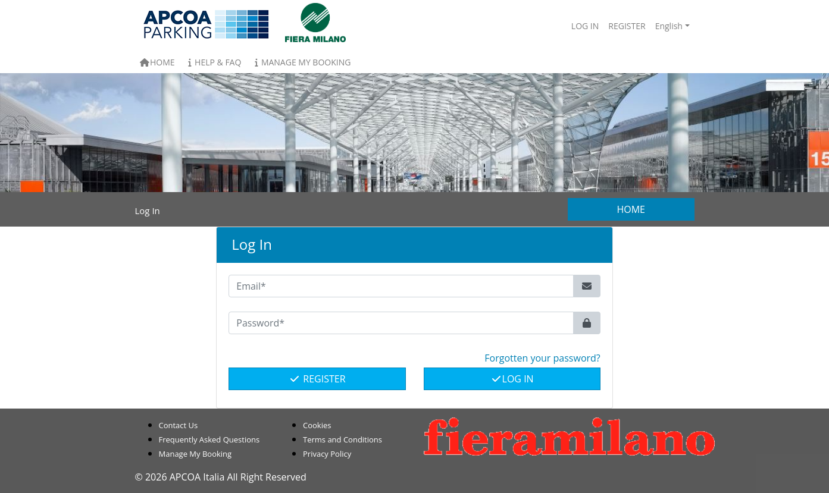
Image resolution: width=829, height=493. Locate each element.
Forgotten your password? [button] (542, 358)
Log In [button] (585, 26)
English (669, 26)
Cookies (317, 425)
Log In (512, 378)
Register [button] (626, 26)
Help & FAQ (213, 62)
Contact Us (178, 425)
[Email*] (401, 286)
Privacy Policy (327, 453)
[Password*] (401, 323)
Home (157, 62)
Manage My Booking (301, 62)
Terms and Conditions (342, 439)
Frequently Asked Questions (209, 439)
